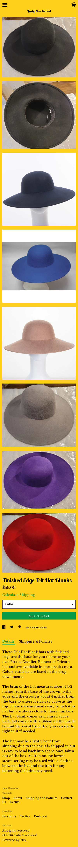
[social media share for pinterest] (20, 627)
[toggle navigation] (4, 5)
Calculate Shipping (18, 595)
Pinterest (40, 816)
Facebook (9, 816)
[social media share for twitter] (12, 627)
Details (8, 641)
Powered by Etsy (14, 840)
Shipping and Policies (42, 798)
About (18, 798)
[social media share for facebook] (4, 627)
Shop (6, 798)
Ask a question (36, 627)
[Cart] (73, 6)
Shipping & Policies (35, 641)
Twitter (25, 816)
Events (14, 802)
